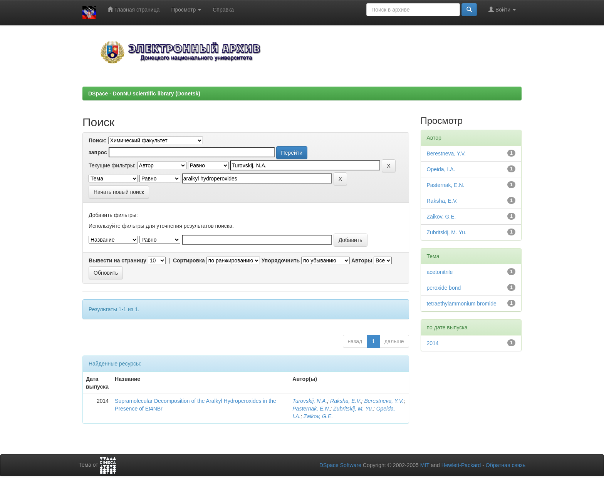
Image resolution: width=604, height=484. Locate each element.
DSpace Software (340, 465)
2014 (433, 343)
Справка (223, 10)
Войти (502, 9)
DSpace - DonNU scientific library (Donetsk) (144, 93)
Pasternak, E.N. (311, 409)
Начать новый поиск (119, 192)
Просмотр (186, 10)
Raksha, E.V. (345, 401)
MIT (425, 465)
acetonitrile (440, 272)
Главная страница (133, 9)
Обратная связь (505, 465)
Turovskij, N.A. (309, 401)
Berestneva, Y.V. (384, 401)
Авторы (361, 260)
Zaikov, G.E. (318, 416)
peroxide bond (444, 288)
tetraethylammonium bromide (462, 303)
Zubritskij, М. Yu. (353, 409)
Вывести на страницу (117, 260)
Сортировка (189, 260)
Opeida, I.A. (441, 169)
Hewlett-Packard (461, 465)
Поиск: (98, 140)
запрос (98, 152)
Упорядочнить (281, 260)
